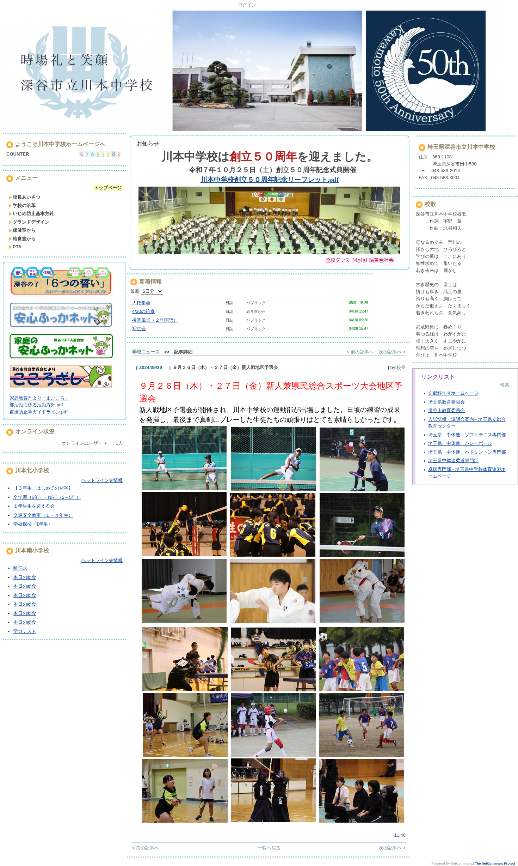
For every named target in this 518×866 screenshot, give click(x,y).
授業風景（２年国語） (155, 320)
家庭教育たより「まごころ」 (39, 398)
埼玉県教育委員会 (446, 402)
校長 (401, 367)
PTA (15, 246)
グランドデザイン (29, 222)
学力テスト (24, 631)
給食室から (22, 238)
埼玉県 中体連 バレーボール (460, 443)
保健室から (22, 230)
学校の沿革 (22, 205)
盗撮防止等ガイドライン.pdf (39, 411)
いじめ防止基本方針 (31, 213)
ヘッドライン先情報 (102, 480)
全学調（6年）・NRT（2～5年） (47, 497)
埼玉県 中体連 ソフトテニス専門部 (467, 434)
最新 (146, 291)
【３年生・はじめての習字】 (43, 488)
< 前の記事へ (360, 352)
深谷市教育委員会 (446, 410)
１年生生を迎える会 (34, 506)
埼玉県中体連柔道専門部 (453, 460)
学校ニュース (146, 352)
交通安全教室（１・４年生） (43, 515)
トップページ (108, 187)
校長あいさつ (24, 197)
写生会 (139, 328)
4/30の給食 (143, 311)
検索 (504, 384)
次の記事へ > (392, 352)
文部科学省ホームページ (453, 393)
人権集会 (141, 302)
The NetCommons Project (495, 863)
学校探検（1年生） (33, 524)
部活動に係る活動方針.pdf (36, 404)
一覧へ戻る (269, 847)
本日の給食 (24, 577)
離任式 (20, 568)
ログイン (247, 4)
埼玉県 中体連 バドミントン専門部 (467, 452)
